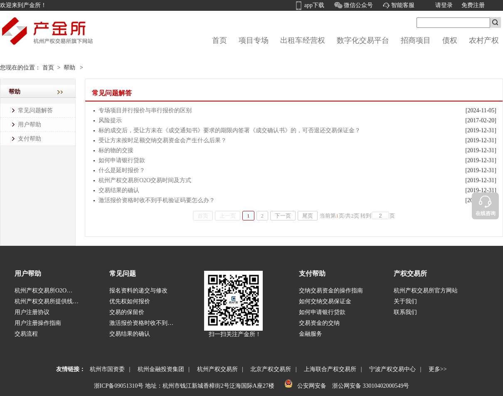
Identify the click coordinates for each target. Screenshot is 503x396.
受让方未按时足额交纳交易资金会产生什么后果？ (163, 140)
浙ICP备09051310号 (119, 386)
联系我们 (405, 312)
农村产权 (484, 40)
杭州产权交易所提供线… (47, 301)
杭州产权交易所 (216, 369)
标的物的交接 (116, 150)
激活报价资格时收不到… (141, 323)
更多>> (436, 369)
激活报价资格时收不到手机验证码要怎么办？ (157, 200)
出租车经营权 (302, 40)
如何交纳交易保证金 (325, 301)
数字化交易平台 (363, 40)
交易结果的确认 (119, 190)
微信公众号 (359, 5)
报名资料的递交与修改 (138, 290)
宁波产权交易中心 (391, 369)
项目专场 (254, 40)
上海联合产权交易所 (328, 369)
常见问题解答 (35, 110)
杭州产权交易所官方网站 (426, 290)
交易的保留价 (126, 312)
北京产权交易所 (269, 369)
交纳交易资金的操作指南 (331, 290)
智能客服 (402, 5)
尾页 (307, 216)
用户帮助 (29, 124)
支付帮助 (29, 139)
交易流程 (26, 334)
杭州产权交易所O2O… (43, 290)
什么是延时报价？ (122, 170)
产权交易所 (410, 273)
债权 (449, 40)
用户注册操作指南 (38, 323)
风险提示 (110, 120)
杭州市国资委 (106, 369)
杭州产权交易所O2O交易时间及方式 (145, 180)
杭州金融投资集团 (159, 369)
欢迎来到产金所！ (23, 5)
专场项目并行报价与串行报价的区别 (145, 110)
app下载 (314, 5)
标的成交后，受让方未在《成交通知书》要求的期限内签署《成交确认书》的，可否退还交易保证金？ (229, 130)
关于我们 (405, 301)
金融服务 (310, 334)
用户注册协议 (32, 312)
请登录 (444, 5)
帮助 (69, 67)
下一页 (283, 216)
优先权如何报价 (129, 301)
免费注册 (473, 5)
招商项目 (416, 40)
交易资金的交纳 (319, 323)
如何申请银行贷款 (122, 160)
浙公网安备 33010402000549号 (369, 386)
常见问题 (122, 273)
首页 (219, 40)
